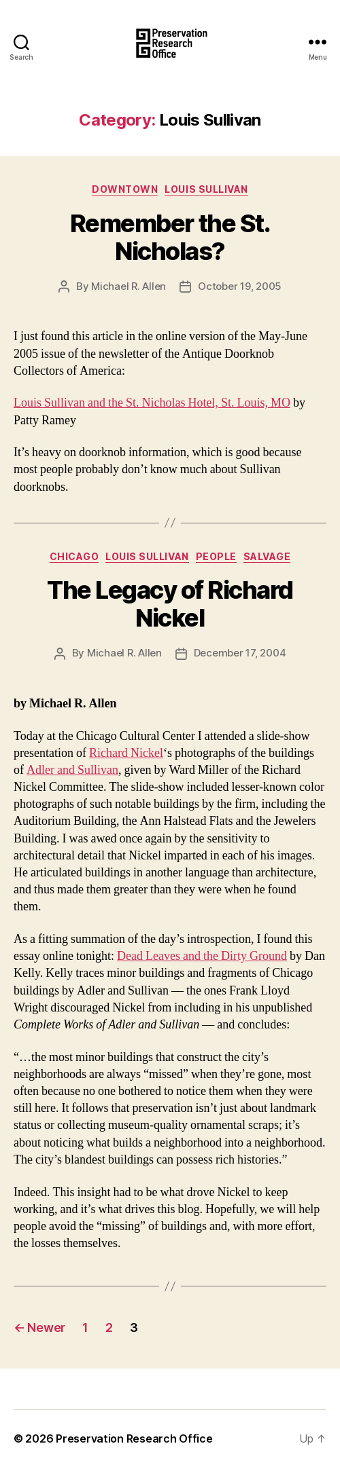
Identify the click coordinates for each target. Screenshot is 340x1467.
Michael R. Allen (128, 286)
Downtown (125, 189)
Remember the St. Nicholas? (170, 237)
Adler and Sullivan (72, 770)
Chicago (74, 556)
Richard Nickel (126, 753)
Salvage (267, 556)
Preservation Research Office (134, 1438)
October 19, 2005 (240, 286)
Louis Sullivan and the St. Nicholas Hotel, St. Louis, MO (152, 403)
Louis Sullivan (206, 189)
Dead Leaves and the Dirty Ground (202, 956)
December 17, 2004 (240, 652)
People (216, 556)
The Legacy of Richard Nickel (170, 604)
